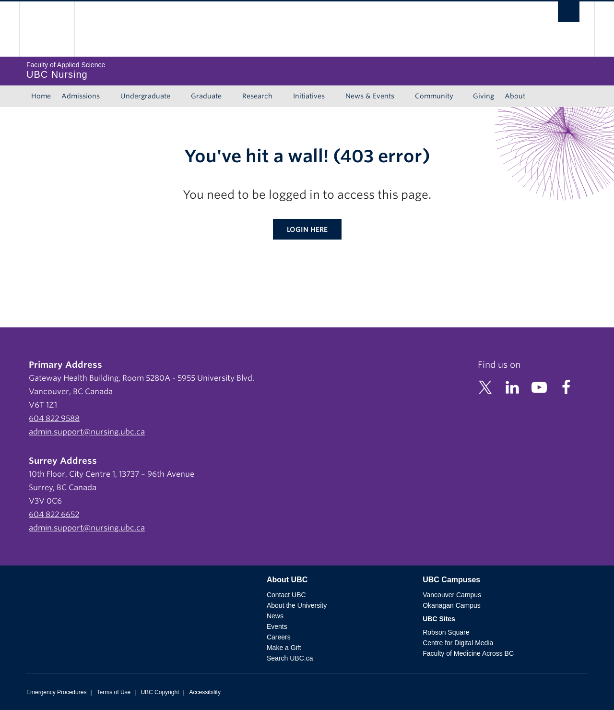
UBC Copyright (160, 692)
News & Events (369, 96)
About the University (297, 605)
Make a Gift (284, 647)
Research (257, 96)
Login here (307, 229)
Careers (279, 637)
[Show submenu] (109, 96)
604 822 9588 (54, 418)
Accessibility (205, 692)
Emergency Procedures (56, 692)
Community (434, 96)
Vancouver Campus (452, 595)
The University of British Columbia (46, 29)
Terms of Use (114, 692)
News (275, 616)
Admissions (80, 96)
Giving (483, 96)
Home (41, 96)
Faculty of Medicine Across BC (468, 653)
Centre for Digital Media (458, 643)
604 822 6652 (54, 514)
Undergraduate (145, 96)
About (515, 96)
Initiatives (309, 96)
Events (277, 626)
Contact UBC (286, 595)
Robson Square (446, 632)
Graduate (206, 96)
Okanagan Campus (452, 605)
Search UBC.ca (290, 658)
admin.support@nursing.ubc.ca (87, 431)
